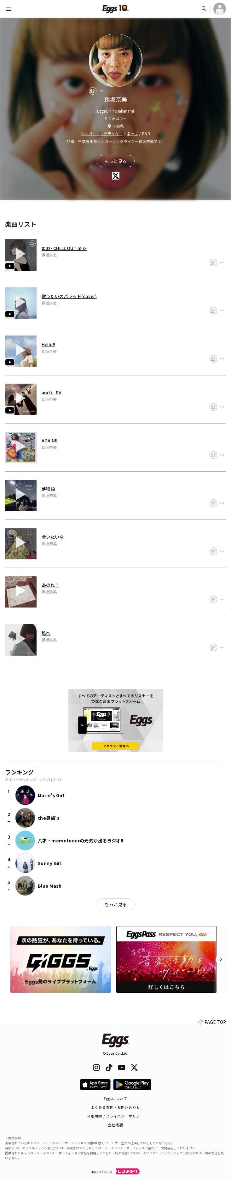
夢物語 (48, 489)
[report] (101, 91)
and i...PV (51, 392)
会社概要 (115, 1124)
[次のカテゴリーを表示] (221, 959)
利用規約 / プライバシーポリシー (115, 1115)
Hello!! (48, 344)
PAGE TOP (212, 1022)
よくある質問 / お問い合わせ (115, 1107)
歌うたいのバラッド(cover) (69, 296)
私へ (46, 633)
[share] (92, 91)
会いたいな (53, 537)
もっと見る (116, 904)
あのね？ (50, 585)
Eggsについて (116, 1098)
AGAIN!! (49, 440)
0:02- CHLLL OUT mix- (64, 248)
